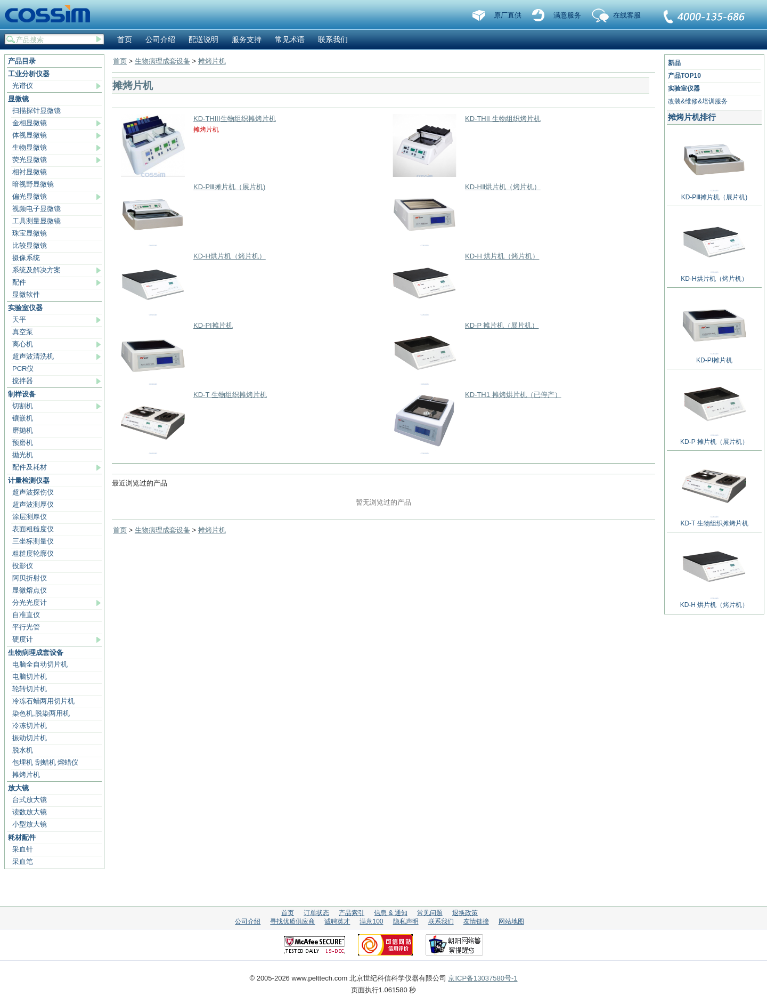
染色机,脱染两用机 (41, 713)
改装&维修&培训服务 (698, 101)
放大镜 (18, 788)
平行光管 (26, 627)
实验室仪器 (25, 308)
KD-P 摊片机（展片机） (501, 325)
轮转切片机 (29, 689)
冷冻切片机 (29, 726)
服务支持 (247, 39)
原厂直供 (507, 15)
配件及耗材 (29, 467)
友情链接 (476, 921)
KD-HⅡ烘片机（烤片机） (503, 187)
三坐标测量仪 (33, 541)
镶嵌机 (22, 418)
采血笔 (22, 861)
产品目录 (22, 61)
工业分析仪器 (29, 74)
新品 (674, 63)
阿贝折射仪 (29, 578)
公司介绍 (160, 39)
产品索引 (351, 913)
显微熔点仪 (29, 590)
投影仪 (22, 566)
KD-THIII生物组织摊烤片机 (234, 119)
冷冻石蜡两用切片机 (43, 701)
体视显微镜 (29, 135)
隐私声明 (406, 921)
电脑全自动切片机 (40, 664)
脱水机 (22, 750)
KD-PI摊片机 (213, 325)
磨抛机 (22, 430)
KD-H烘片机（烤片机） (229, 256)
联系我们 (705, 17)
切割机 (22, 406)
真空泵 (22, 332)
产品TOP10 (684, 75)
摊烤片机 (26, 775)
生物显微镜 (29, 147)
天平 (19, 319)
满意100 (371, 921)
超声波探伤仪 (33, 492)
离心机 (22, 344)
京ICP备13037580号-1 (482, 978)
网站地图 (511, 921)
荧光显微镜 (29, 160)
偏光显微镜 (29, 196)
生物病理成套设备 (35, 653)
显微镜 (18, 99)
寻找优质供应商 (292, 921)
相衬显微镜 (29, 172)
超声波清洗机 (33, 356)
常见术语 (290, 39)
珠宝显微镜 (29, 233)
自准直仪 (26, 615)
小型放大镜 (29, 824)
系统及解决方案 (36, 270)
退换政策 (465, 913)
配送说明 (203, 39)
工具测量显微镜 (36, 221)
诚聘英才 (337, 921)
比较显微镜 (29, 245)
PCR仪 (23, 369)
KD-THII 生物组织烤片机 (503, 119)
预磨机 (22, 443)
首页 (124, 39)
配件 (19, 282)
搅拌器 (22, 381)
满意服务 (567, 15)
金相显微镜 (29, 123)
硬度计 (22, 639)
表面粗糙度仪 (33, 529)
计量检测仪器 (29, 480)
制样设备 (22, 394)
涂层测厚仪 (29, 517)
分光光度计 (29, 602)
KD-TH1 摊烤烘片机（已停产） (513, 395)
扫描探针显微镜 (36, 111)
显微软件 (26, 294)
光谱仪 (22, 86)
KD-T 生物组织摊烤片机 (230, 395)
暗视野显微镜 (33, 184)
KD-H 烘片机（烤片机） (502, 256)
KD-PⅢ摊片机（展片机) (229, 187)
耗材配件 (22, 837)
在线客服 (627, 15)
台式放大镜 (29, 800)
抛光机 (22, 455)
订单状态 (316, 913)
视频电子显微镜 (36, 209)
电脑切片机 (29, 677)
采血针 (22, 849)
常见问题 (430, 913)
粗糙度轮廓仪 (33, 553)
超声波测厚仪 (33, 504)
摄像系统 (26, 258)
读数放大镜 (29, 812)
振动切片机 (29, 738)
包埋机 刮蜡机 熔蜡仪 (45, 762)
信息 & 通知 (390, 913)
